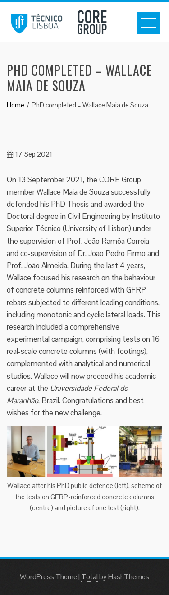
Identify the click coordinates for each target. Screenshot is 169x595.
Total (89, 576)
